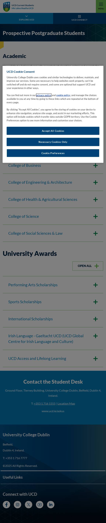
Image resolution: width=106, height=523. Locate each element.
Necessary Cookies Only (53, 141)
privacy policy (43, 95)
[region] (53, 114)
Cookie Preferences (53, 153)
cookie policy (63, 95)
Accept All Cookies (53, 130)
